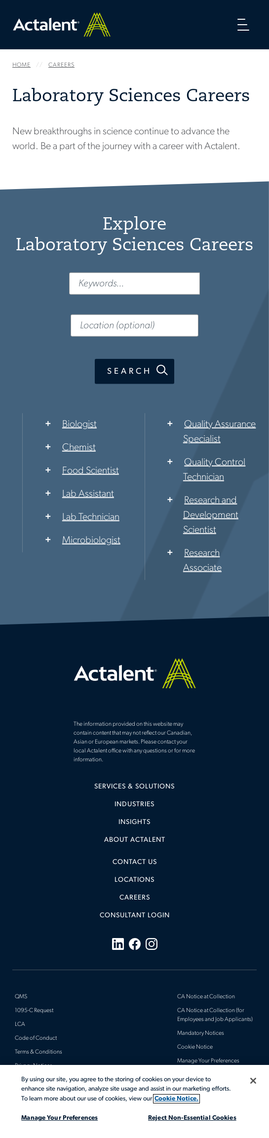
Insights (134, 822)
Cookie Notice (195, 1047)
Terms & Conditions (38, 1052)
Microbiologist (91, 540)
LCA (20, 1024)
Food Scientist (90, 470)
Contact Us (135, 862)
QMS (21, 997)
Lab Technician (90, 517)
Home (61, 24)
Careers (134, 898)
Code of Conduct (36, 1038)
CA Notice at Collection (206, 997)
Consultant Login (135, 915)
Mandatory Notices (200, 1033)
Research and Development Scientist (210, 515)
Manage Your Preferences (208, 1061)
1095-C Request (34, 1011)
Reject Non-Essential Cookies (192, 1118)
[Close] (253, 1081)
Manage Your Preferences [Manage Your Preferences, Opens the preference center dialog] (59, 1118)
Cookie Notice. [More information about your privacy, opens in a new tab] (176, 1099)
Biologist (79, 424)
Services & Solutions (134, 786)
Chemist (79, 447)
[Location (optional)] (134, 325)
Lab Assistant (88, 494)
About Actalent (134, 840)
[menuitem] (134, 790)
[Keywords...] (134, 283)
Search (129, 371)
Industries (134, 804)
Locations (134, 880)
